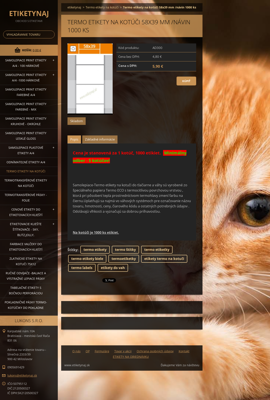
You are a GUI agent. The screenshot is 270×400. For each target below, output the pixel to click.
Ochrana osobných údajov (155, 351)
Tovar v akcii (123, 351)
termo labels (81, 267)
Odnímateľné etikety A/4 (26, 162)
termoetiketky (124, 258)
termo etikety (95, 249)
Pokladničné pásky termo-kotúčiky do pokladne (26, 305)
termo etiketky (156, 249)
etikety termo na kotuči (164, 258)
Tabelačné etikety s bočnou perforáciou (26, 290)
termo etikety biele (87, 258)
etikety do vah (113, 267)
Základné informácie (100, 139)
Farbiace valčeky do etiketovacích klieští (25, 246)
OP (88, 351)
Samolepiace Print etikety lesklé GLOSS (25, 136)
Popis (74, 139)
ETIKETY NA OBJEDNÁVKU (131, 357)
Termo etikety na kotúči (25, 171)
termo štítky (125, 249)
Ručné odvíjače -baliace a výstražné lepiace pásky (26, 276)
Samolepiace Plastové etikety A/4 (25, 150)
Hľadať (50, 34)
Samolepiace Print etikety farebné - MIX (25, 106)
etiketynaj (74, 7)
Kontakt (184, 351)
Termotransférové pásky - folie (26, 197)
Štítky (72, 249)
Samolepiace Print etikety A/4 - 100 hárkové (25, 63)
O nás (76, 351)
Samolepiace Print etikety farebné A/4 (25, 92)
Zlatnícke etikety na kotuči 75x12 (25, 261)
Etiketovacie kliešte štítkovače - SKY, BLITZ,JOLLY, (26, 229)
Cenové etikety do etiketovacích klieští (25, 212)
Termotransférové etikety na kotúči (25, 183)
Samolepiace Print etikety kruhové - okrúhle (25, 121)
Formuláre (102, 351)
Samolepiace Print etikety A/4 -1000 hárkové (25, 77)
